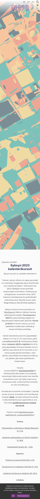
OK (13, 496)
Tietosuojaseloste (23, 496)
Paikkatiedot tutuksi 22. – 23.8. (20, 447)
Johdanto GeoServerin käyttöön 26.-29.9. (20, 473)
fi (24, 2)
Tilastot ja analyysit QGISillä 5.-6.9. (20, 460)
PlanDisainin (9, 312)
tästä (12, 397)
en (28, 2)
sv (33, 2)
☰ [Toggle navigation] (38, 5)
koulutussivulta (26, 371)
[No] (37, 491)
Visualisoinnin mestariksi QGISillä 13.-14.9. (20, 467)
